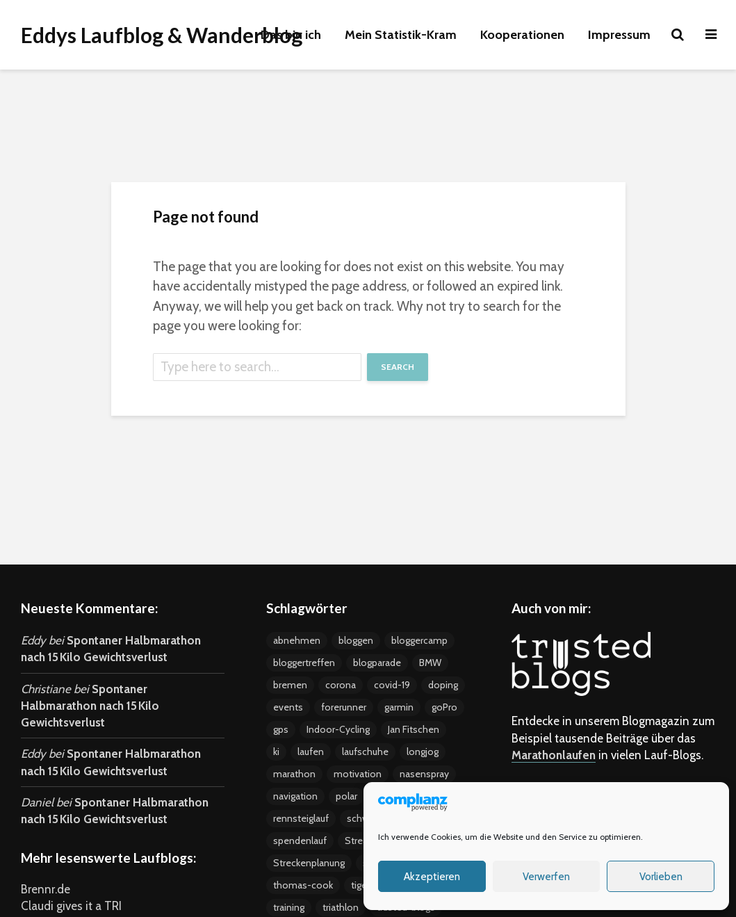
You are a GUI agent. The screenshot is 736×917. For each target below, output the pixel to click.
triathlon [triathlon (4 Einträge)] (340, 907)
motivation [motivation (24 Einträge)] (358, 774)
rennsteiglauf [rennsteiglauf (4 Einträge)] (301, 818)
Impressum (619, 34)
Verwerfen (546, 876)
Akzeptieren (432, 876)
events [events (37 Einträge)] (288, 707)
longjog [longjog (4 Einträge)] (423, 751)
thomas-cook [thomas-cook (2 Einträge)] (303, 885)
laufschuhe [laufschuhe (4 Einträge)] (365, 751)
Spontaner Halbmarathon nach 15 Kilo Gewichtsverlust (90, 706)
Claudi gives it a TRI (71, 906)
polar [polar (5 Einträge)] (346, 796)
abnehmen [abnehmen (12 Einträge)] (296, 640)
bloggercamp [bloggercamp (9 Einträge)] (419, 640)
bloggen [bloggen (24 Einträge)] (355, 640)
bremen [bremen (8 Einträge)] (290, 685)
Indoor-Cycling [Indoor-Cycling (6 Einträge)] (338, 729)
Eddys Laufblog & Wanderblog (161, 34)
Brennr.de (45, 889)
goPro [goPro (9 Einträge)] (444, 707)
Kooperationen (522, 34)
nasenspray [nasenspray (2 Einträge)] (424, 774)
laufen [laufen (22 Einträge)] (310, 751)
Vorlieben (660, 876)
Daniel (37, 802)
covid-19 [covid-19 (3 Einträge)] (392, 685)
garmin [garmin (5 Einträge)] (399, 707)
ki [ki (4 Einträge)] (276, 751)
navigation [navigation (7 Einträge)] (295, 796)
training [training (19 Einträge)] (288, 907)
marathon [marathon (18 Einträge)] (294, 774)
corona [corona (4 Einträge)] (340, 685)
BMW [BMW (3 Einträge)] (430, 662)
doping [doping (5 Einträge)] (443, 685)
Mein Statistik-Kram (401, 34)
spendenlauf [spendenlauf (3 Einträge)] (300, 840)
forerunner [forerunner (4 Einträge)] (343, 707)
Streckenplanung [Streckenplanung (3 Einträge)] (309, 863)
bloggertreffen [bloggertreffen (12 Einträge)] (304, 662)
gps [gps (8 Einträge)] (280, 729)
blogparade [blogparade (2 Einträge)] (377, 662)
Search (397, 367)
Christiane (46, 689)
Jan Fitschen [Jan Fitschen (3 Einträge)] (413, 729)
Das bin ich (291, 34)
